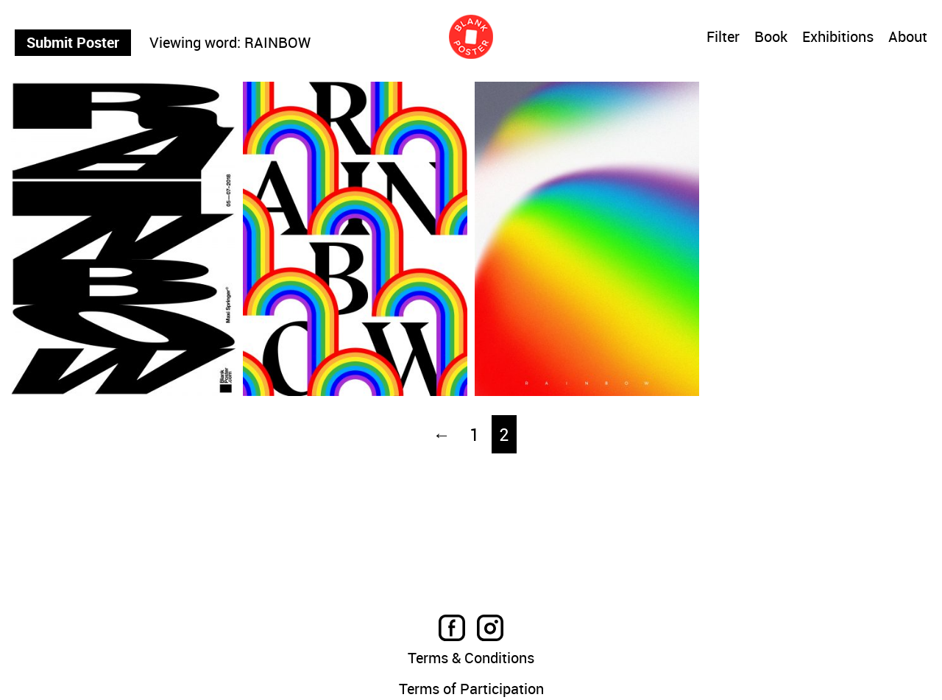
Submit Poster (72, 42)
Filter (723, 37)
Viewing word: (195, 42)
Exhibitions (838, 37)
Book (770, 37)
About (907, 37)
